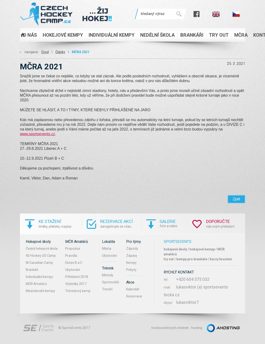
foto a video (173, 223)
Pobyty (131, 270)
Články (60, 52)
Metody (107, 275)
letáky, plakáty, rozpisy (60, 223)
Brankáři (32, 270)
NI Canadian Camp (39, 263)
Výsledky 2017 (76, 284)
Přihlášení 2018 (76, 277)
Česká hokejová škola (41, 248)
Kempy (131, 263)
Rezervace (134, 296)
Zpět (236, 199)
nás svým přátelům (225, 223)
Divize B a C (73, 263)
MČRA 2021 (80, 52)
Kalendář (132, 289)
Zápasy (131, 255)
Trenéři (107, 289)
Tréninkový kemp (78, 291)
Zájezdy (132, 248)
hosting (196, 328)
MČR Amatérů (36, 284)
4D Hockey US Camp (41, 255)
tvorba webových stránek (170, 328)
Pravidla (71, 255)
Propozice (72, 248)
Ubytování (72, 270)
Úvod (45, 52)
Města (106, 248)
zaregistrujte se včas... (120, 223)
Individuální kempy (39, 277)
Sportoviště (110, 282)
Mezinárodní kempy (40, 291)
